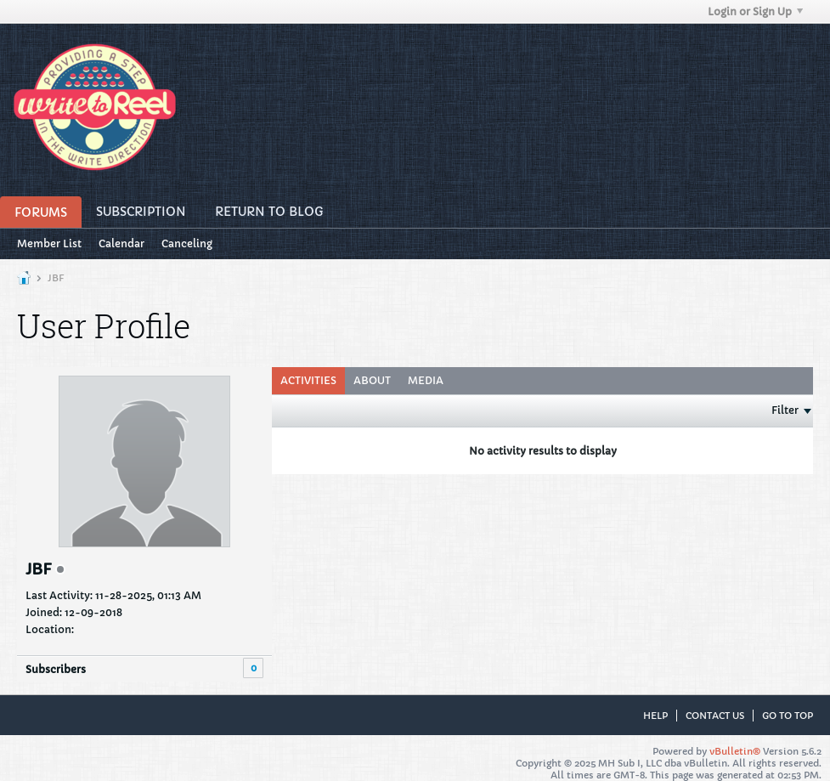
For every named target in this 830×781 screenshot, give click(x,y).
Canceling (186, 243)
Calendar (121, 243)
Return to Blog (269, 211)
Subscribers (55, 669)
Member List (49, 243)
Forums (40, 212)
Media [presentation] (425, 380)
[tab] (308, 380)
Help (655, 716)
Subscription (141, 211)
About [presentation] (372, 380)
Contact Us (715, 716)
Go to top (787, 716)
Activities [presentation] (308, 380)
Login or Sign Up (755, 11)
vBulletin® (734, 751)
